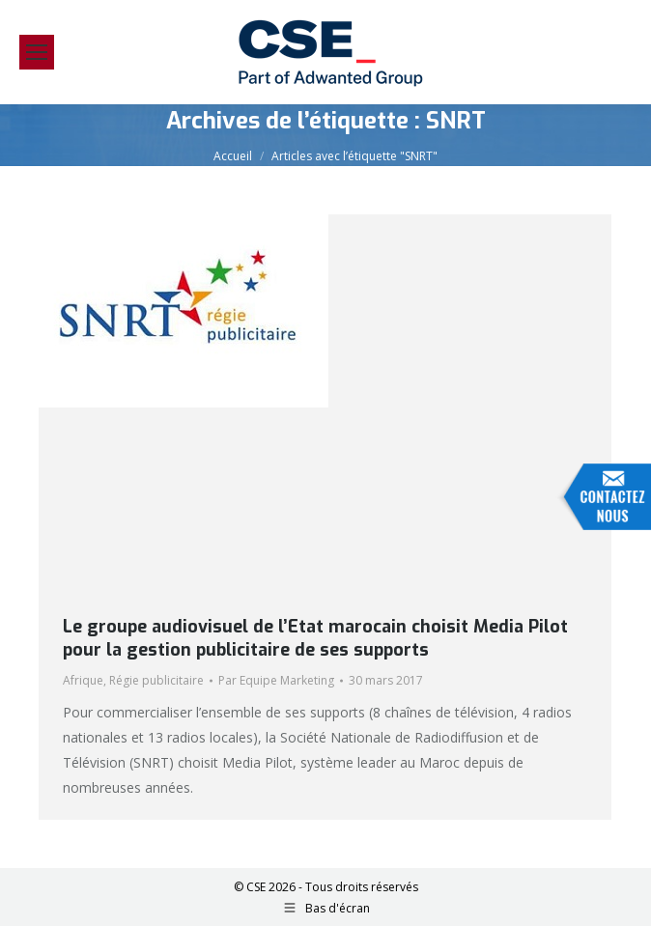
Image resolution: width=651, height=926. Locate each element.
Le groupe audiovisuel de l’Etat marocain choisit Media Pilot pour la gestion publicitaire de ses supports (315, 638)
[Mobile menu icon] (36, 52)
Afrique (83, 680)
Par (276, 680)
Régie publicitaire (156, 680)
